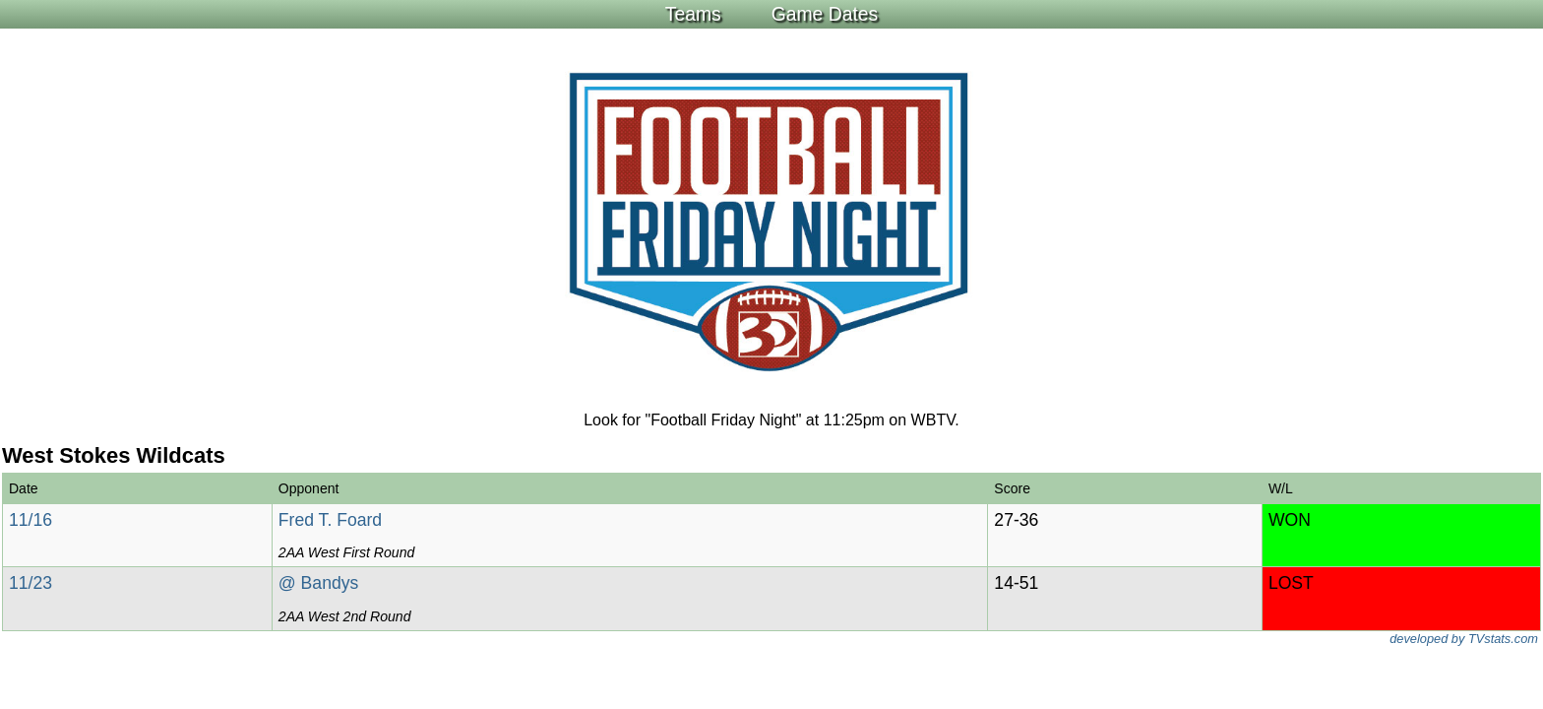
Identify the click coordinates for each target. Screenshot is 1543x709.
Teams (693, 14)
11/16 (30, 520)
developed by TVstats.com (1463, 638)
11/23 (30, 583)
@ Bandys (318, 583)
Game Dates (825, 14)
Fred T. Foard (330, 520)
